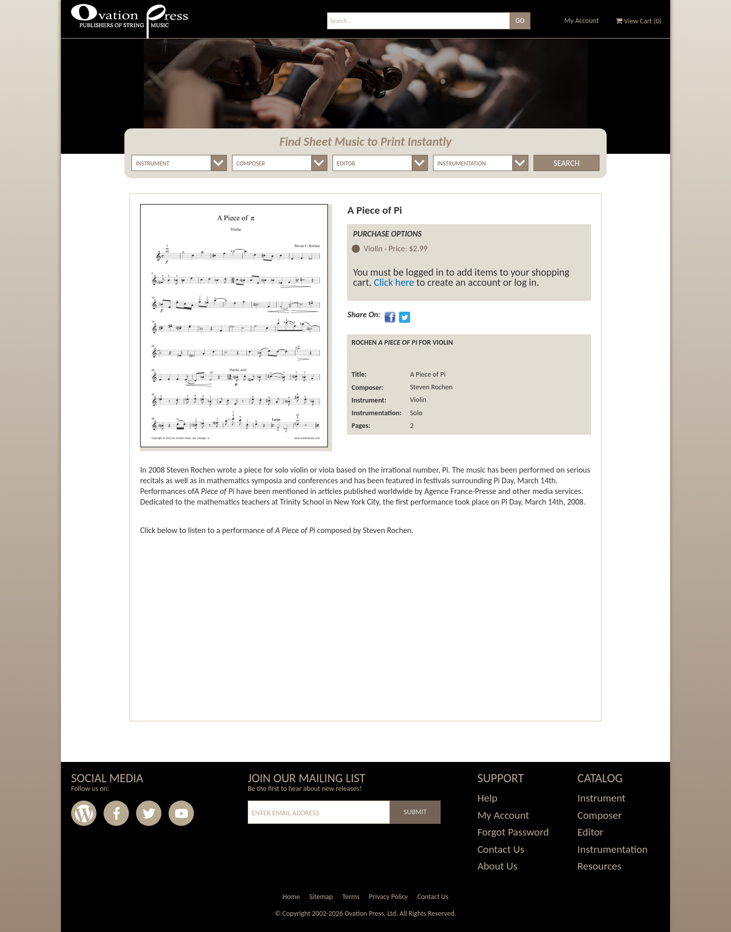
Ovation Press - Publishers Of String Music (129, 25)
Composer (600, 815)
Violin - (395, 249)
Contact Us (500, 849)
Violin (417, 400)
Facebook (116, 813)
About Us (497, 866)
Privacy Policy (388, 896)
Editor (591, 832)
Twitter (148, 813)
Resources (599, 866)
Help (487, 798)
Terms (350, 896)
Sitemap (321, 896)
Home (291, 896)
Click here (394, 282)
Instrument (602, 798)
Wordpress (83, 813)
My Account (581, 20)
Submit (415, 812)
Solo (415, 413)
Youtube (181, 813)
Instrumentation (613, 849)
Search (566, 163)
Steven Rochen (430, 387)
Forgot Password (513, 832)
